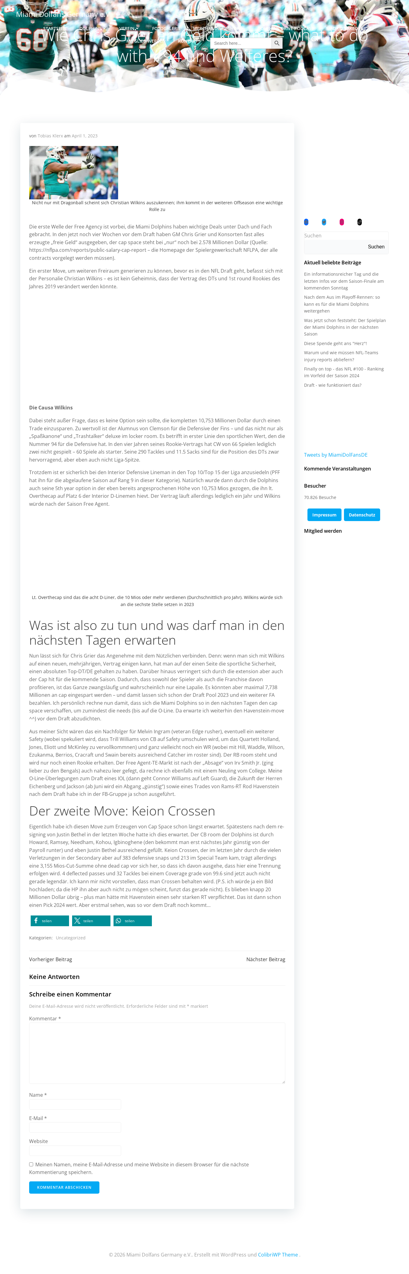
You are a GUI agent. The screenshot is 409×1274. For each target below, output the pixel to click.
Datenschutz (362, 516)
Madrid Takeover (346, 28)
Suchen (312, 236)
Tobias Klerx (50, 136)
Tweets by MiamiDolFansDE (335, 455)
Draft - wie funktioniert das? (332, 386)
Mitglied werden (146, 40)
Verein (129, 28)
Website (38, 1142)
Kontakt (188, 40)
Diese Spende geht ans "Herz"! (335, 344)
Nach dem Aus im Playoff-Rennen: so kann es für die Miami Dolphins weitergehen (342, 305)
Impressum (324, 516)
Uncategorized (71, 938)
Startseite (55, 28)
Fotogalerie (166, 28)
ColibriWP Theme (278, 1255)
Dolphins (93, 28)
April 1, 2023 (85, 136)
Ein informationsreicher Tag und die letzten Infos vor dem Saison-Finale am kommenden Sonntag (344, 282)
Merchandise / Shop (219, 28)
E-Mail (38, 1119)
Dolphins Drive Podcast (285, 28)
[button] (50, 921)
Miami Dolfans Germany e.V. (63, 14)
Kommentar (45, 1019)
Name (38, 1095)
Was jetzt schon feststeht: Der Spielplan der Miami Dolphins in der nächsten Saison (345, 328)
